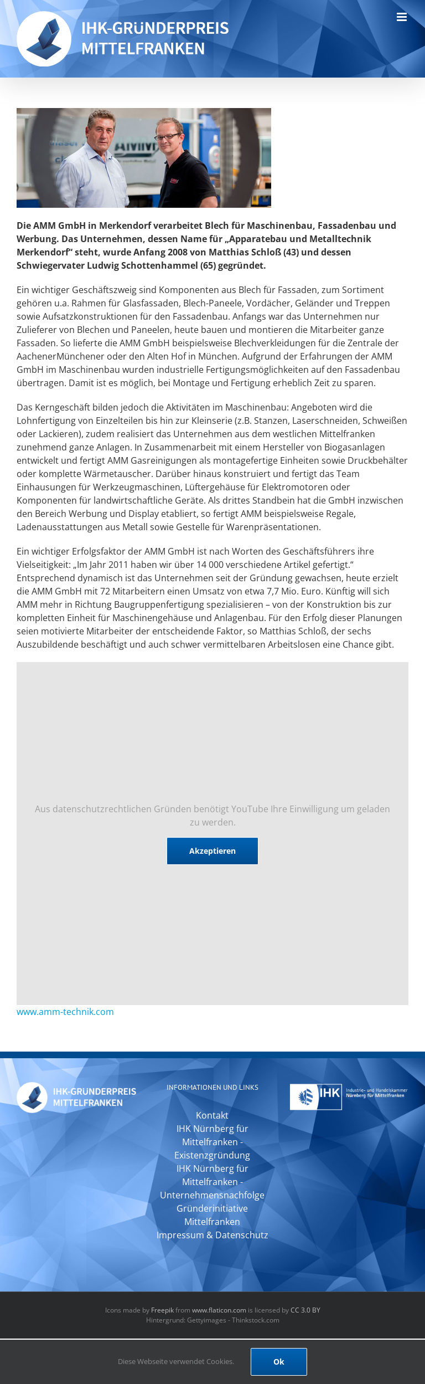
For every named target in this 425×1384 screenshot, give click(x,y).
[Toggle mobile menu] (402, 17)
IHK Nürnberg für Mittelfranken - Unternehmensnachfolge (212, 1181)
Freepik (162, 1310)
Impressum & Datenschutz (212, 1235)
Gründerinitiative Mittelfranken (212, 1215)
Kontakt (212, 1115)
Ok (278, 1361)
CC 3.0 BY (305, 1310)
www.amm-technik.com (65, 1012)
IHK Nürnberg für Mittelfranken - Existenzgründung (212, 1141)
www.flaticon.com (219, 1310)
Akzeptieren (212, 850)
